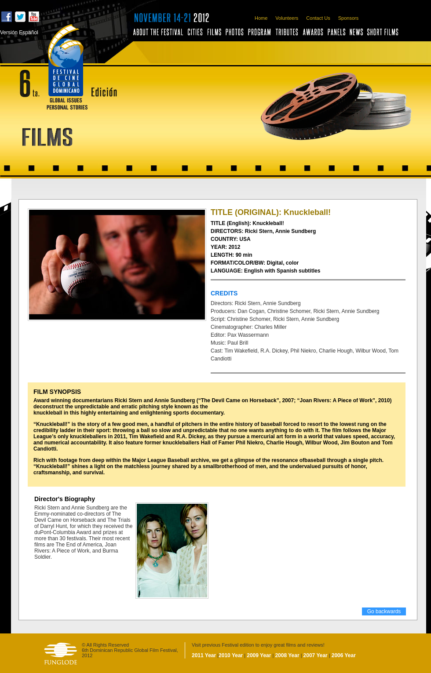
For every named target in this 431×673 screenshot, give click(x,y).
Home (261, 18)
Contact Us (318, 18)
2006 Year (344, 655)
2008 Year (287, 655)
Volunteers (286, 18)
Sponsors (348, 18)
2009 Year (259, 655)
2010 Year (231, 655)
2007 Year (315, 655)
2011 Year (204, 655)
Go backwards (384, 611)
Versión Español (19, 32)
